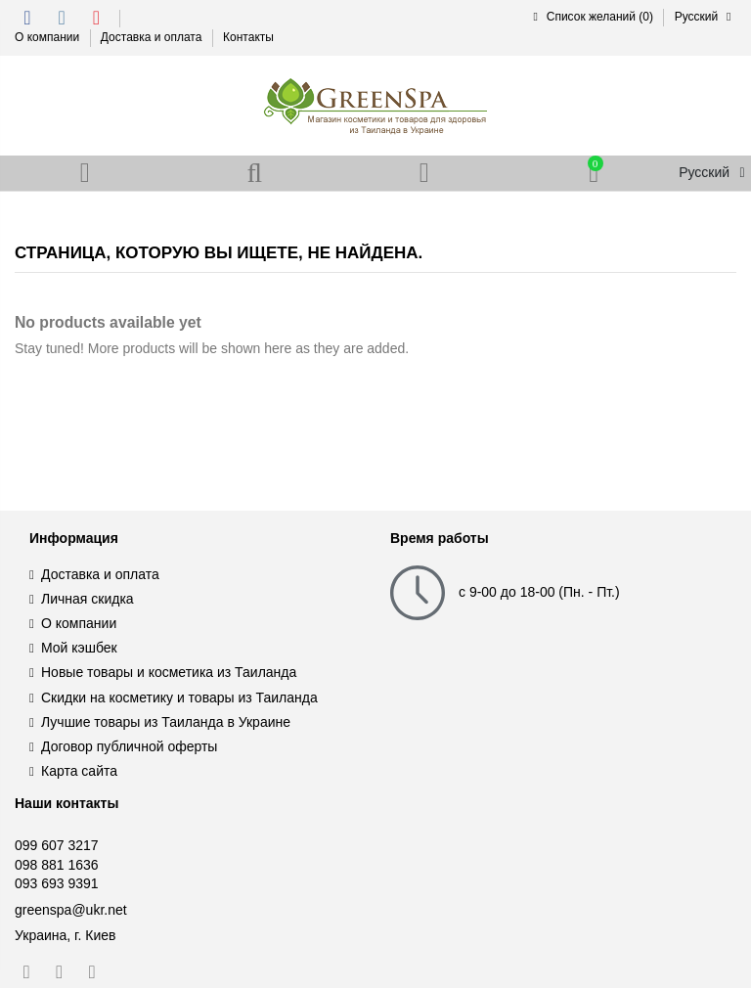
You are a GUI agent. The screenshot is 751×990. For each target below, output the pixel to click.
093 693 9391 (57, 885)
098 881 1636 (57, 867)
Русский (705, 16)
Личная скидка (87, 600)
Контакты (248, 37)
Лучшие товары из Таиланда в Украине (165, 724)
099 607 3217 (57, 847)
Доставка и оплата (153, 37)
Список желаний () (592, 16)
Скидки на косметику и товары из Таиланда (179, 699)
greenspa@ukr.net (71, 912)
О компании (49, 37)
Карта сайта (79, 773)
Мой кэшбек (79, 649)
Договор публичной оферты (129, 748)
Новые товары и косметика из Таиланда (168, 674)
